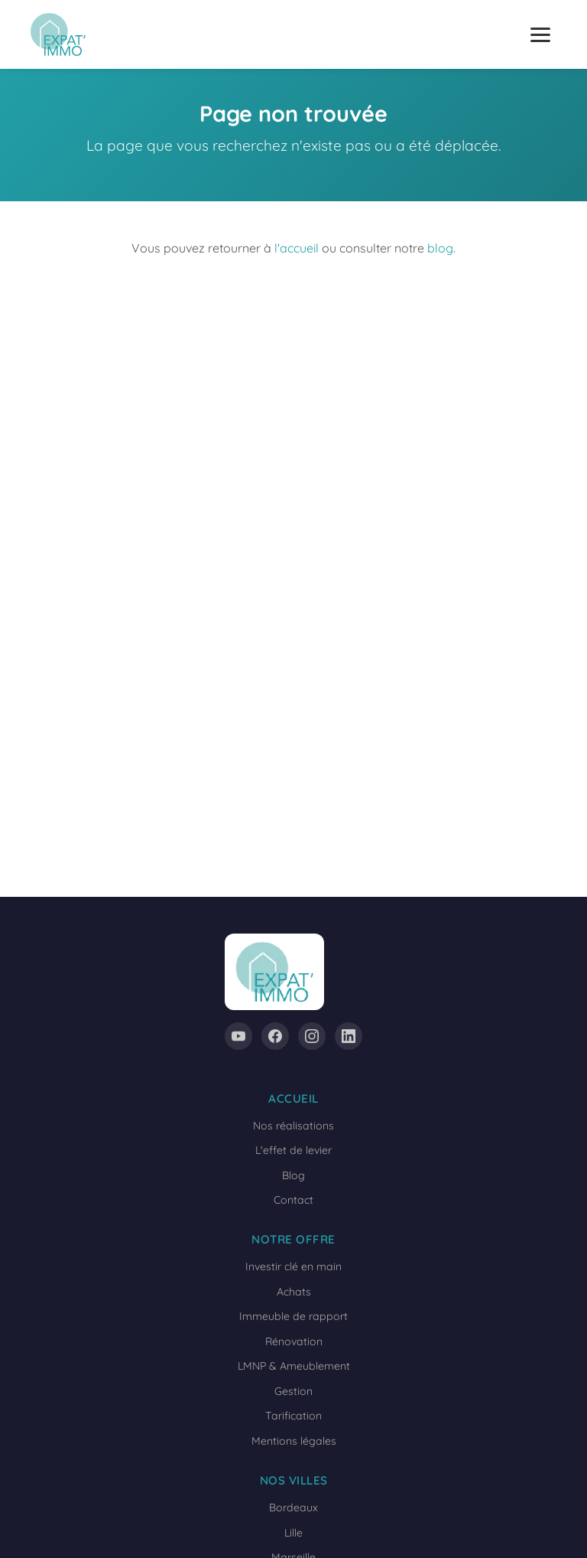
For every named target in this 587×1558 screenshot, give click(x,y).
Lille (293, 1533)
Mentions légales (293, 1441)
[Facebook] (275, 1036)
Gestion (293, 1391)
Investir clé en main (293, 1266)
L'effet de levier (293, 1150)
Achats (294, 1292)
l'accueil (296, 248)
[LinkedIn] (348, 1036)
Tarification (293, 1416)
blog (440, 248)
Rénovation (294, 1341)
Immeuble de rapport (293, 1316)
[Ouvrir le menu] (540, 34)
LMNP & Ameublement (294, 1366)
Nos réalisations (293, 1126)
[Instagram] (312, 1036)
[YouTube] (238, 1036)
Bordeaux (293, 1507)
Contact (293, 1200)
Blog (293, 1175)
